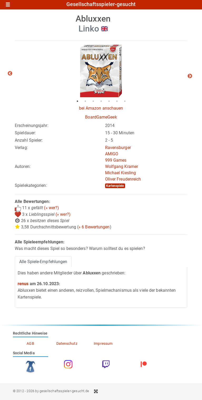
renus (23, 283)
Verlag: (21, 147)
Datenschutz (66, 343)
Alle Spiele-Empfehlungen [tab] (43, 261)
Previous (10, 73)
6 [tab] (117, 101)
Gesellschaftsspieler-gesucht (101, 4)
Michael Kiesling (120, 172)
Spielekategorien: (31, 185)
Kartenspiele (115, 186)
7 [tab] (124, 101)
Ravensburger (118, 147)
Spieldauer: (25, 132)
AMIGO (112, 153)
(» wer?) (51, 207)
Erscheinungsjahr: (31, 125)
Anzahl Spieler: (29, 140)
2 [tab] (85, 101)
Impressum (103, 343)
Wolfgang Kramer (121, 166)
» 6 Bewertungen (94, 226)
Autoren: (23, 166)
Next (190, 76)
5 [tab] (109, 101)
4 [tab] (101, 101)
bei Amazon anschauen (101, 108)
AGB (30, 343)
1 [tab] (77, 101)
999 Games (116, 160)
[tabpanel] (101, 71)
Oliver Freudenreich (123, 179)
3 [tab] (93, 101)
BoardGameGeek (101, 117)
